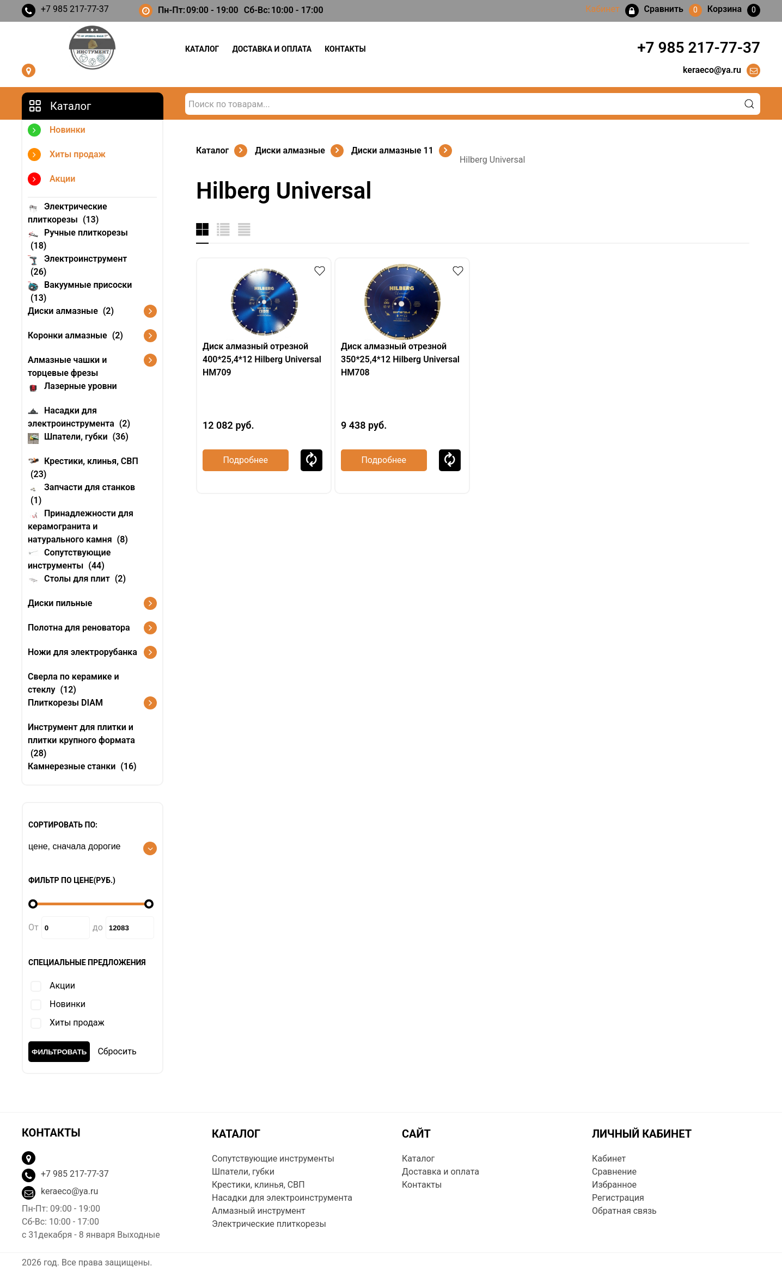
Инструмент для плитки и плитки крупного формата (81, 740)
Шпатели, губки (78, 436)
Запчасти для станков (81, 493)
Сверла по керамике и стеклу (73, 683)
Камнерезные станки (82, 766)
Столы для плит (77, 578)
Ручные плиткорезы (78, 238)
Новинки (56, 131)
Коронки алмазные (75, 335)
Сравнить (311, 460)
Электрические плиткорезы (67, 212)
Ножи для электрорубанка (82, 652)
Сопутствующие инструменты (69, 558)
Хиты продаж (67, 156)
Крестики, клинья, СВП (83, 467)
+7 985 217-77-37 (65, 10)
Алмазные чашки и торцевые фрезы (67, 366)
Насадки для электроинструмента (79, 416)
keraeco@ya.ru (712, 70)
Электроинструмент (77, 264)
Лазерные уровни (72, 385)
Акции (51, 180)
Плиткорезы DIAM (65, 702)
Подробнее (245, 460)
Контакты (345, 49)
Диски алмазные (71, 311)
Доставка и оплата (271, 49)
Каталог (202, 49)
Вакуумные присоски (80, 291)
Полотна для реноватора (79, 627)
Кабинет (609, 1158)
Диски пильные (60, 603)
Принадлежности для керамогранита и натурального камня (80, 526)
